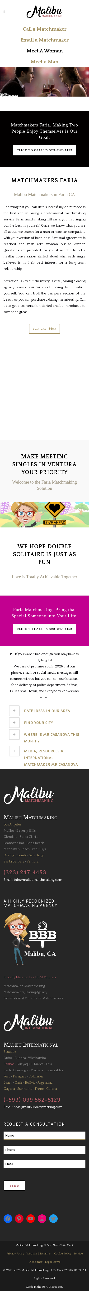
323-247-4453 (44, 328)
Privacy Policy (15, 1253)
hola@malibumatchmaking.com (38, 1107)
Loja (49, 1064)
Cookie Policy (62, 1253)
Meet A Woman (45, 51)
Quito (8, 1058)
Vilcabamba (37, 1058)
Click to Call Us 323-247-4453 (44, 150)
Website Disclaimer (39, 1253)
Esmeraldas (54, 1070)
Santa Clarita (29, 837)
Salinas (9, 1064)
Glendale (10, 837)
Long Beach (35, 843)
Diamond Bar (14, 843)
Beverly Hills (26, 831)
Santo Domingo (16, 1070)
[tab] (44, 710)
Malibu (9, 831)
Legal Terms (53, 1261)
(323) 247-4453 (25, 873)
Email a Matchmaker (44, 40)
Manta (38, 1064)
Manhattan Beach (17, 849)
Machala (36, 1070)
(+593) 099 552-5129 (32, 1100)
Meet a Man (44, 62)
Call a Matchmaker (44, 29)
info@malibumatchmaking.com (38, 880)
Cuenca (20, 1058)
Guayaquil (24, 1064)
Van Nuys (39, 849)
